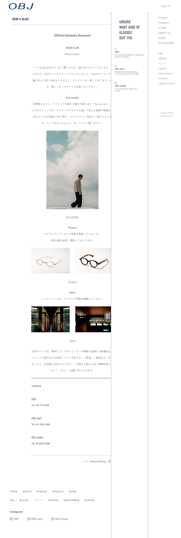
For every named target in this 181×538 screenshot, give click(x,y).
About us (58, 491)
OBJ (33, 398)
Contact (89, 500)
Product (72, 281)
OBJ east (36, 418)
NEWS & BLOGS (20, 19)
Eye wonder (72, 216)
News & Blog (71, 500)
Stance (27, 491)
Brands (24, 500)
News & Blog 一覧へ (97, 461)
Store (72, 340)
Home (13, 491)
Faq (12, 500)
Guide (73, 491)
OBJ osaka (37, 437)
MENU (165, 6)
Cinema (53, 500)
